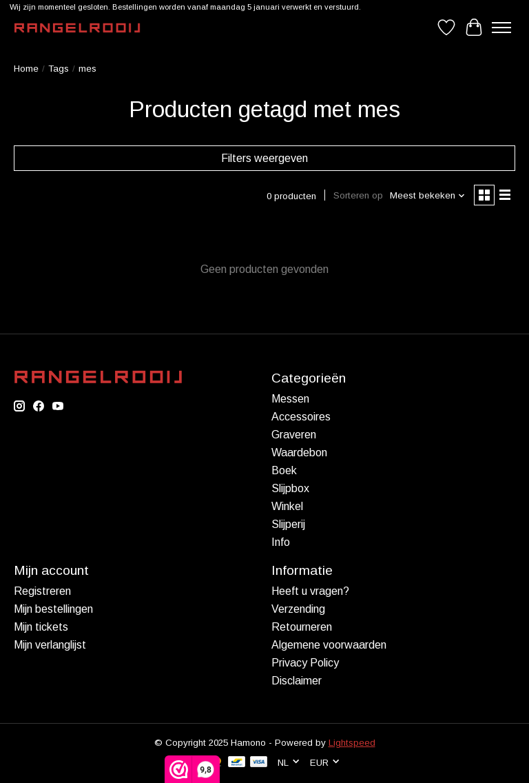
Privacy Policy (305, 663)
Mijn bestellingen (53, 609)
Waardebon (299, 452)
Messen (290, 399)
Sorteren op (358, 195)
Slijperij (288, 524)
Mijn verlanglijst (50, 645)
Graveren (293, 434)
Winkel (287, 506)
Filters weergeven (264, 158)
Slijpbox (290, 488)
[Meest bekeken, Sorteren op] (428, 195)
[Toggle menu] (501, 27)
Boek (284, 470)
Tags (58, 68)
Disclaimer (296, 681)
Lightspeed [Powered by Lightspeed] (352, 743)
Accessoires (301, 417)
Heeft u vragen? (310, 591)
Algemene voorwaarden (328, 645)
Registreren (42, 591)
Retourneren (301, 627)
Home (26, 68)
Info (280, 542)
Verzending (298, 609)
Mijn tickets (41, 627)
